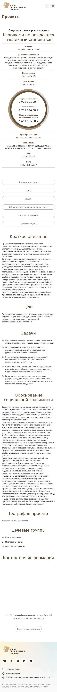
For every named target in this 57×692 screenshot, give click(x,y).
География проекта (28, 215)
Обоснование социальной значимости (28, 207)
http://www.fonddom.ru (33, 618)
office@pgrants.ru (11, 673)
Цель (28, 190)
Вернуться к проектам (28, 629)
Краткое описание (28, 182)
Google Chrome (31, 687)
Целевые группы (28, 223)
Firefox (45, 687)
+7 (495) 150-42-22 (12, 669)
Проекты (11, 16)
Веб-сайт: (18, 618)
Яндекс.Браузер (17, 687)
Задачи (28, 198)
